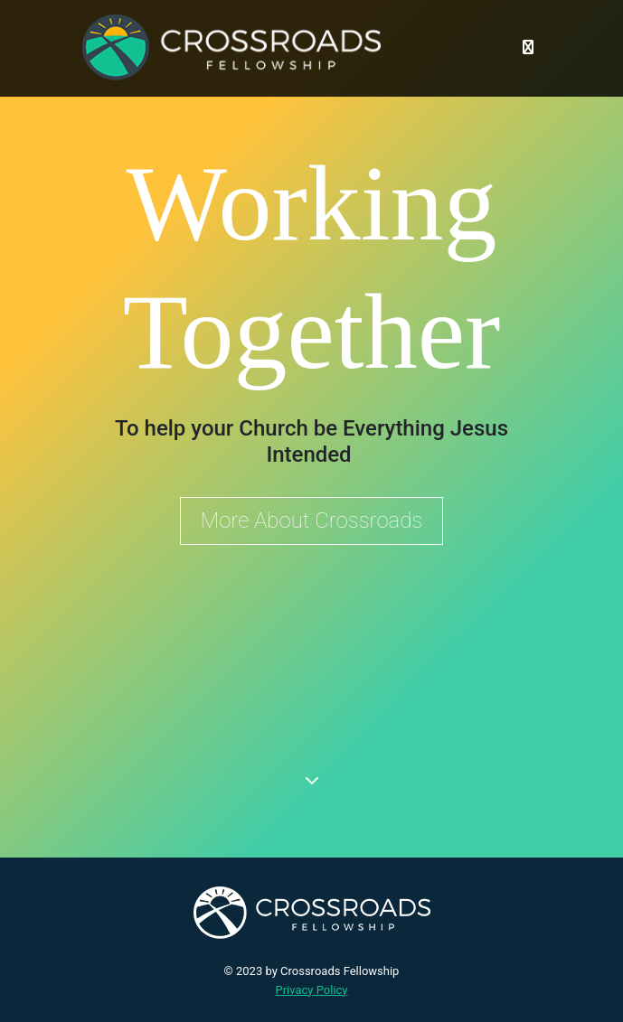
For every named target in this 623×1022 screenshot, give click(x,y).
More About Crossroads (312, 520)
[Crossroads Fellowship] (231, 47)
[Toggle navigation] (528, 48)
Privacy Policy (311, 990)
